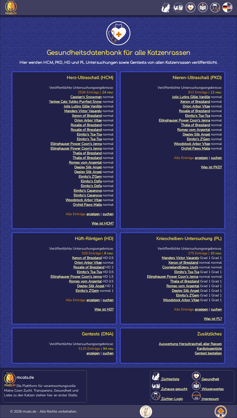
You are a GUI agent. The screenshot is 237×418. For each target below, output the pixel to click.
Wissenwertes (208, 389)
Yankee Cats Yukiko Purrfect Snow (75, 101)
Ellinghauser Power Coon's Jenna (76, 143)
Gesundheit (205, 379)
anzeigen (93, 214)
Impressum (205, 399)
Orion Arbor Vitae (88, 120)
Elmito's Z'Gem (90, 176)
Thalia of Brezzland (87, 153)
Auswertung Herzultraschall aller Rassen (190, 344)
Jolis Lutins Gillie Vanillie (83, 106)
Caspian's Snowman (86, 97)
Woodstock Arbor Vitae (83, 200)
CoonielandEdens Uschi (180, 267)
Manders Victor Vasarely (83, 111)
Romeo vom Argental (85, 162)
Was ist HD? (103, 309)
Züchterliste (165, 379)
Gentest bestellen (208, 353)
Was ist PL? (213, 318)
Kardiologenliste (209, 348)
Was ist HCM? (102, 223)
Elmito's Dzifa (91, 181)
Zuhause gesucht (169, 389)
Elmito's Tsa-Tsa (89, 134)
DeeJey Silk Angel (88, 167)
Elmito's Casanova (88, 190)
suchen (108, 214)
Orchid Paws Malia (87, 204)
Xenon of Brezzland (87, 115)
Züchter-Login (167, 399)
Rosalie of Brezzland (86, 125)
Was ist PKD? (211, 167)
